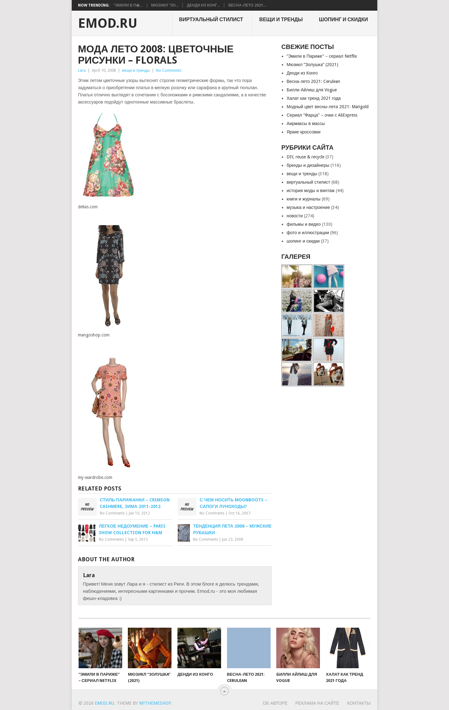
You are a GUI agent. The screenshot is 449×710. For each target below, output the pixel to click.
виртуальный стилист (211, 19)
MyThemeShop (155, 703)
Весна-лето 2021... (247, 5)
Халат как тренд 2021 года (314, 98)
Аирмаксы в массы (306, 123)
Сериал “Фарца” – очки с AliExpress (322, 115)
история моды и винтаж (311, 190)
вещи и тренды (281, 19)
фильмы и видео (304, 224)
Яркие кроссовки (304, 131)
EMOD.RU (108, 23)
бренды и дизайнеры (308, 165)
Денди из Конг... (203, 5)
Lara (82, 70)
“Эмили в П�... (128, 5)
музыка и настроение (308, 207)
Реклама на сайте (317, 703)
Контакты (359, 703)
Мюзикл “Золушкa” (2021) (312, 64)
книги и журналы (303, 198)
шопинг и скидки (343, 19)
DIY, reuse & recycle (305, 156)
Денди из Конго (302, 72)
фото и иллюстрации (308, 232)
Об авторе (275, 703)
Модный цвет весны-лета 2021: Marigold (328, 106)
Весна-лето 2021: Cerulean (313, 81)
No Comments (168, 70)
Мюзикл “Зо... (165, 5)
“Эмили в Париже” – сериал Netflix (322, 56)
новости (295, 215)
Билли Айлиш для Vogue (311, 89)
